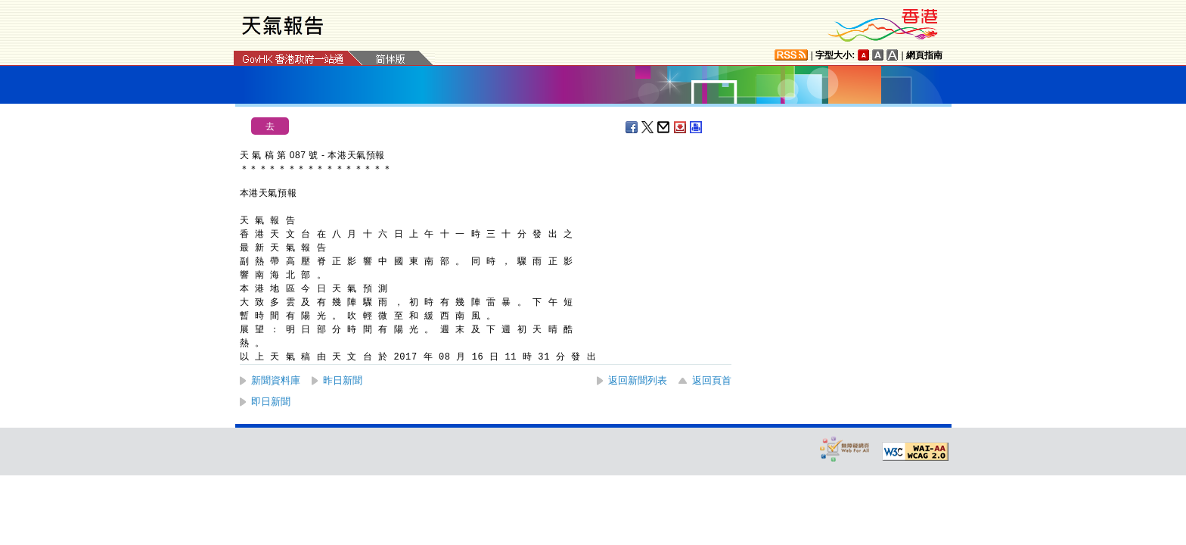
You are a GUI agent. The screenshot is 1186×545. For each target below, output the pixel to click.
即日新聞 (270, 401)
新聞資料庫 (275, 380)
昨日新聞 (342, 380)
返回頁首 (711, 380)
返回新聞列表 (637, 380)
